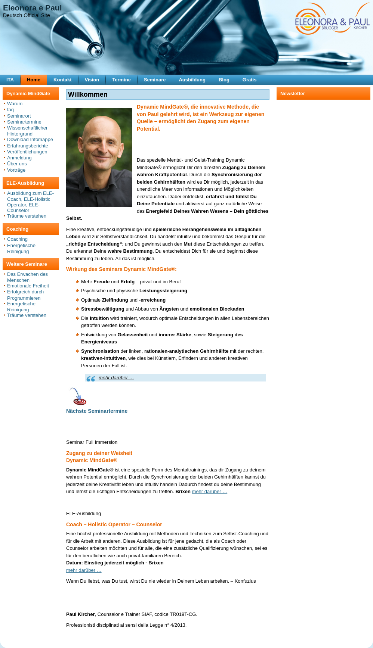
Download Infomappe (30, 139)
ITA (10, 79)
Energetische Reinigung (21, 248)
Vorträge (16, 170)
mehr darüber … (116, 377)
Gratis (250, 79)
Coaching (17, 239)
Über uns (17, 163)
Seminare (155, 79)
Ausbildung (192, 79)
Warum (14, 103)
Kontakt (62, 79)
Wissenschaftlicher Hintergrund (27, 131)
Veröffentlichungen (27, 152)
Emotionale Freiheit (28, 286)
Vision (92, 79)
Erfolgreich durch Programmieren (25, 294)
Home (33, 79)
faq (10, 109)
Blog (224, 79)
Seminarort (19, 116)
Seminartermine (24, 122)
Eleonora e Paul (32, 7)
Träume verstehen (26, 216)
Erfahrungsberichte (27, 146)
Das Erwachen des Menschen (27, 277)
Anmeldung (19, 158)
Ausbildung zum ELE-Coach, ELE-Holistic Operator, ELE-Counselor (30, 201)
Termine (121, 79)
